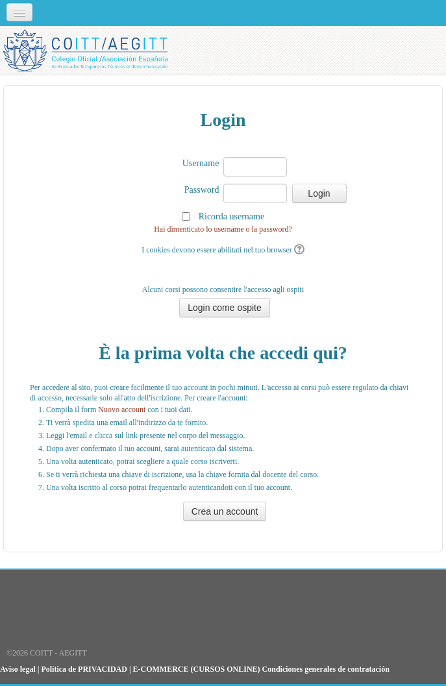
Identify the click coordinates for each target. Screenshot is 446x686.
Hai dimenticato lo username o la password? (223, 229)
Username (200, 163)
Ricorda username (231, 216)
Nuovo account (121, 409)
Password (201, 190)
